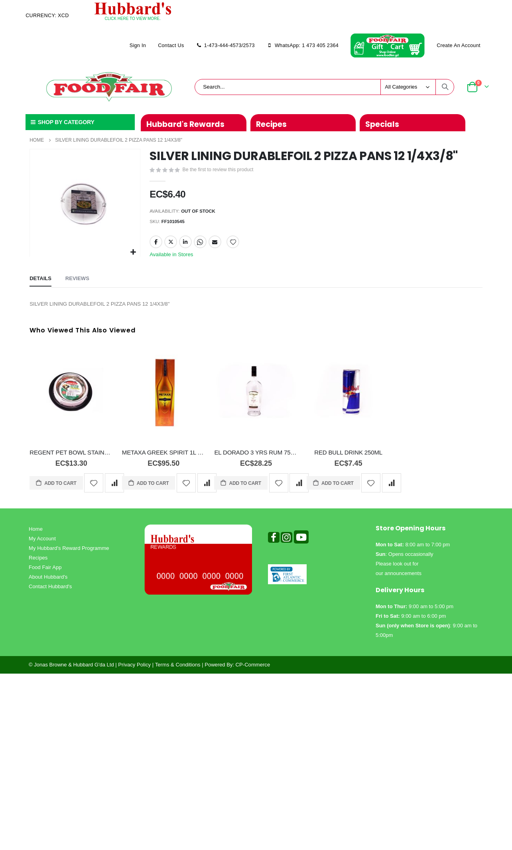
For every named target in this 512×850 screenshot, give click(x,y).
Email (215, 245)
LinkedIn (185, 245)
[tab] (40, 283)
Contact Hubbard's (50, 591)
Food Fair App (45, 572)
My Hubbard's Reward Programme (69, 553)
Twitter (170, 245)
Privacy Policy (134, 669)
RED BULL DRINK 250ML (348, 457)
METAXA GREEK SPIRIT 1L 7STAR (163, 457)
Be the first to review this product (220, 171)
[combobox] (324, 87)
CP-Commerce (253, 669)
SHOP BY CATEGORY (62, 122)
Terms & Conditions (178, 669)
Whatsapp (200, 245)
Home (37, 140)
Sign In (138, 45)
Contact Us (171, 45)
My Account (42, 543)
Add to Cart (60, 488)
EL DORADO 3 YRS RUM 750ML (255, 457)
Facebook (156, 245)
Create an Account (458, 45)
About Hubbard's (48, 582)
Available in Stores (173, 258)
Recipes (38, 562)
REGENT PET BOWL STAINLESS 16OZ (71, 457)
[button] (133, 252)
